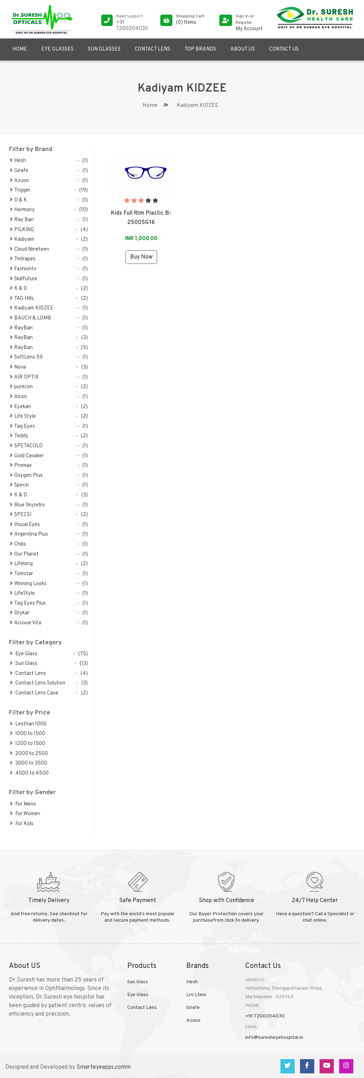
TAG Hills (22, 298)
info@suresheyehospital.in (274, 1038)
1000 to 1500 (27, 733)
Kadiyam (22, 239)
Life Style (23, 416)
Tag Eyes (22, 426)
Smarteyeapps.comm (103, 1067)
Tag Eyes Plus (28, 603)
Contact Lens (152, 49)
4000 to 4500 (29, 773)
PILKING (22, 229)
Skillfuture (23, 279)
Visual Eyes (25, 524)
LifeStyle (22, 593)
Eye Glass (23, 654)
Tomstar (21, 574)
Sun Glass (23, 663)
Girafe (19, 170)
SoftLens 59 (26, 357)
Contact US (284, 49)
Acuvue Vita (25, 623)
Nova (18, 367)
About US (242, 49)
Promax (21, 465)
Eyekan (20, 406)
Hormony (22, 210)
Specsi (19, 485)
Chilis (18, 544)
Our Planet (24, 554)
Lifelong (21, 564)
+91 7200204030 (265, 1016)
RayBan (21, 328)
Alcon (18, 397)
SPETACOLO (26, 446)
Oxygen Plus (26, 475)
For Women (25, 814)
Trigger (20, 190)
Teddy (19, 436)
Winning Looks (28, 583)
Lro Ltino (196, 995)
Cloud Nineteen (29, 249)
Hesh (18, 160)
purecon (21, 387)
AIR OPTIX (24, 377)
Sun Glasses (104, 49)
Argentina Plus (29, 534)
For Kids (21, 824)
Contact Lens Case (34, 693)
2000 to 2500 (29, 753)
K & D (18, 288)
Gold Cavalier (27, 456)
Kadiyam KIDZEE (31, 308)
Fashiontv (23, 269)
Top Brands (200, 49)
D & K (18, 200)
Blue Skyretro (27, 505)
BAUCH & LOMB (30, 318)
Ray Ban (22, 220)
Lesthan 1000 (28, 724)
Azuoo (19, 180)
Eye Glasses (57, 49)
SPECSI (20, 514)
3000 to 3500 (28, 763)
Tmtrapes (23, 259)
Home (19, 49)
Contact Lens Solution (37, 683)
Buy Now (141, 257)
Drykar (20, 613)
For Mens (23, 804)
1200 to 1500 (27, 743)
